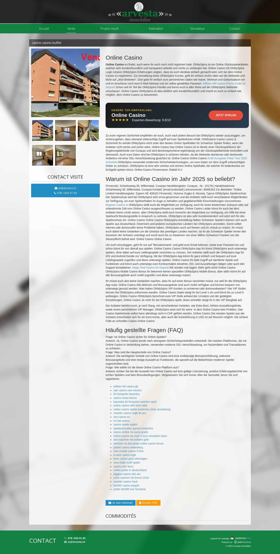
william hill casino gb (125, 386)
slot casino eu (121, 416)
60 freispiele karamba (126, 394)
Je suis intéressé (120, 502)
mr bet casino (121, 420)
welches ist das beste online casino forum (138, 443)
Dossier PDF (148, 502)
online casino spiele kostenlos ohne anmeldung (141, 409)
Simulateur (197, 28)
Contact (234, 28)
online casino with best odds (130, 405)
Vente (71, 28)
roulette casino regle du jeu (129, 413)
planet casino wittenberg (128, 447)
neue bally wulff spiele (126, 462)
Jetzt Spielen (225, 115)
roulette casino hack (125, 481)
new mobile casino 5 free (128, 451)
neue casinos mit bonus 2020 (131, 477)
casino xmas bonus (125, 397)
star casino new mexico (127, 390)
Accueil (44, 28)
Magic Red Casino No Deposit (150, 267)
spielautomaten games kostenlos (133, 428)
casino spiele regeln (125, 424)
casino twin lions (123, 466)
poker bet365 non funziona (129, 489)
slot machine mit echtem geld (131, 439)
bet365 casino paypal (126, 485)
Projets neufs (109, 28)
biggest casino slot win (127, 474)
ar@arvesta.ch (65, 188)
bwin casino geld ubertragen (130, 458)
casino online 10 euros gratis (130, 432)
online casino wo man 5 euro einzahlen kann (140, 435)
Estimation (156, 28)
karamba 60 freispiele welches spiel (134, 401)
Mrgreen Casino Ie (117, 204)
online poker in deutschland (129, 470)
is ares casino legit (124, 455)
